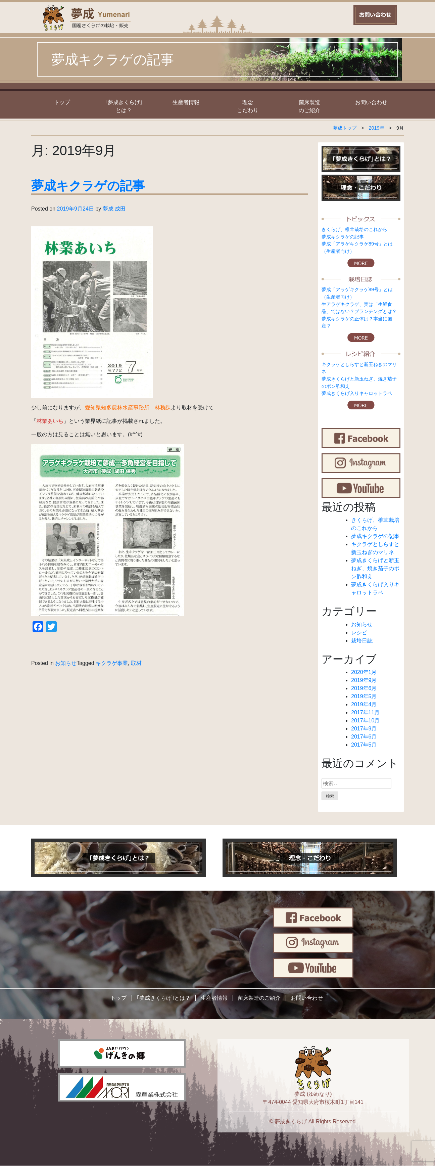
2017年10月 (365, 720)
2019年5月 (364, 696)
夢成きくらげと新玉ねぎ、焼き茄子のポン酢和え (375, 568)
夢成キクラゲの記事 (88, 186)
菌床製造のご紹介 (259, 998)
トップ (62, 102)
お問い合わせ (371, 102)
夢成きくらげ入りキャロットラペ (357, 393)
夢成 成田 (114, 209)
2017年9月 (364, 728)
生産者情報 (186, 102)
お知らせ (66, 663)
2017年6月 (364, 736)
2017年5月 (364, 745)
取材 (136, 663)
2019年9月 (364, 680)
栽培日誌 (362, 640)
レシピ (359, 632)
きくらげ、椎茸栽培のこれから (354, 229)
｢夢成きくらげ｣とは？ (163, 998)
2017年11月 (365, 712)
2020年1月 (364, 672)
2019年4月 (364, 704)
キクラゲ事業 (112, 663)
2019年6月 (364, 688)
